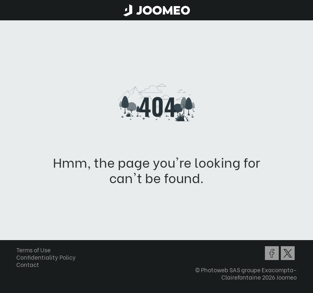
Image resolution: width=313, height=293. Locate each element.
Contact (27, 264)
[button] (21, 251)
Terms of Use (33, 249)
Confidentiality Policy (46, 257)
